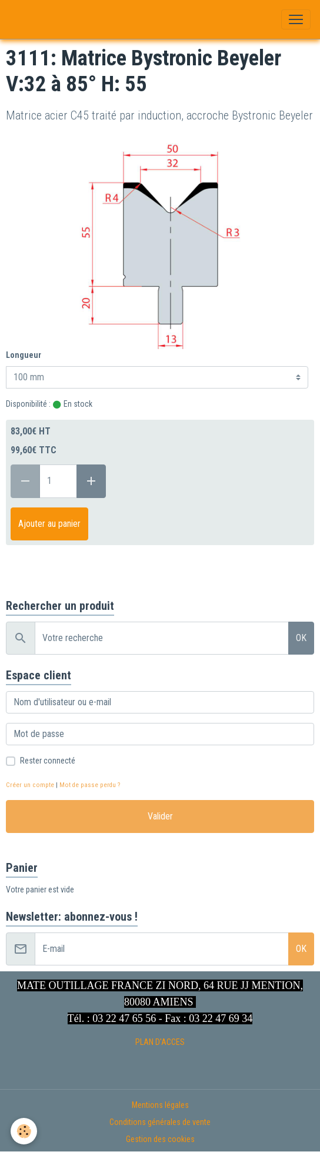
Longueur (23, 355)
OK (301, 637)
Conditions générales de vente (160, 1122)
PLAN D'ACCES (160, 1042)
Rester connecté (47, 760)
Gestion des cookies (160, 1139)
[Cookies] (24, 1131)
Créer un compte (30, 785)
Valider (160, 816)
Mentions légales (160, 1105)
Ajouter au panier (49, 523)
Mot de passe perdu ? (89, 785)
